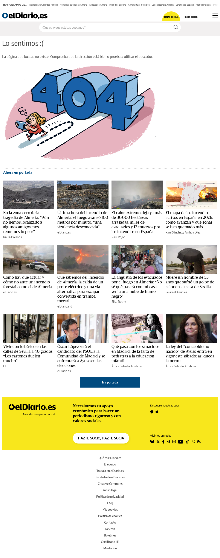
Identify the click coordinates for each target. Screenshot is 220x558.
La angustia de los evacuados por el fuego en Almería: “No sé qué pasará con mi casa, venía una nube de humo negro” (137, 286)
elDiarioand (64, 306)
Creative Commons (110, 483)
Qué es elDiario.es (110, 458)
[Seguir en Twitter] (158, 442)
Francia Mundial (203, 4)
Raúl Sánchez (174, 232)
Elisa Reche (119, 301)
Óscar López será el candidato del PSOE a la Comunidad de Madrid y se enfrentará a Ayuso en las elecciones (81, 356)
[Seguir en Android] (151, 412)
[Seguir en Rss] (199, 442)
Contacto (110, 522)
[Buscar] (176, 27)
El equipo (110, 464)
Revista (110, 529)
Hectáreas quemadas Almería (73, 4)
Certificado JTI (110, 542)
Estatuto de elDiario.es (110, 477)
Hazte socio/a (171, 16)
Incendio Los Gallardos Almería (43, 4)
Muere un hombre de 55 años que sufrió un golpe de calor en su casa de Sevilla (190, 282)
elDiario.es (64, 232)
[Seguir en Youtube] (180, 442)
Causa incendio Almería (163, 4)
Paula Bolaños (12, 237)
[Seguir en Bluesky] (152, 442)
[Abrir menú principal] (215, 15)
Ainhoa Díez (192, 232)
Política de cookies (110, 516)
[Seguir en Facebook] (163, 442)
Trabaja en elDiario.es (110, 471)
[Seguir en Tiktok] (187, 442)
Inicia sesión (191, 16)
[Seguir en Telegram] (168, 442)
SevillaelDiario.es (176, 292)
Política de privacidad (110, 496)
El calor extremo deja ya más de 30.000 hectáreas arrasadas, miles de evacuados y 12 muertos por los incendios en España (137, 222)
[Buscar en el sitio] (105, 27)
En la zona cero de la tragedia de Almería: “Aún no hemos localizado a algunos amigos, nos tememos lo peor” (26, 222)
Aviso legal (110, 490)
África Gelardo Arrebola (127, 366)
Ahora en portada (17, 172)
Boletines (110, 535)
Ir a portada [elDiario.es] (110, 382)
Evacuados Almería (98, 4)
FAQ (110, 503)
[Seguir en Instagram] (174, 442)
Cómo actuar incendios (139, 4)
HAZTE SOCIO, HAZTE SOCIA (101, 438)
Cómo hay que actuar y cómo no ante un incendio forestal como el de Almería (27, 282)
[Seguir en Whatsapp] (193, 442)
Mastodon (110, 548)
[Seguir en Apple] (157, 412)
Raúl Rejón (118, 237)
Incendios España (117, 4)
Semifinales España (185, 4)
